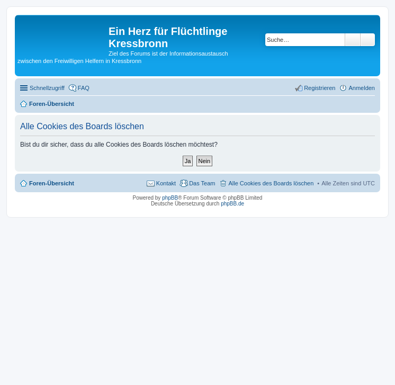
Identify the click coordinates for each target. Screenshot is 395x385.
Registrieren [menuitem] (319, 88)
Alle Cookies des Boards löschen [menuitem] (270, 183)
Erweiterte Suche (368, 39)
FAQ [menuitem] (83, 88)
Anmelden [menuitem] (361, 88)
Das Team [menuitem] (202, 183)
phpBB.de (232, 204)
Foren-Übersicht (51, 183)
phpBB (170, 198)
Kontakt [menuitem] (166, 183)
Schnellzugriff (47, 88)
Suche (353, 39)
